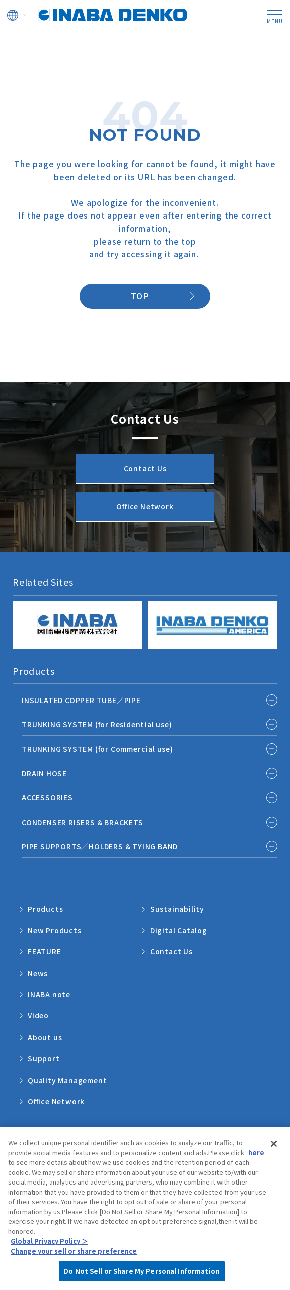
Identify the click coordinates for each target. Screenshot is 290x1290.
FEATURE (44, 951)
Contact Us (171, 951)
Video (38, 1015)
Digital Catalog (178, 930)
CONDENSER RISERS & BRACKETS (82, 822)
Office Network (56, 1101)
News (38, 973)
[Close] (274, 1154)
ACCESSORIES (47, 797)
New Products (55, 930)
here (256, 1163)
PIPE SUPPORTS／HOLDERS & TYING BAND (100, 846)
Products (45, 909)
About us (45, 1037)
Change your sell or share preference (74, 1261)
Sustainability (177, 909)
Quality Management (67, 1080)
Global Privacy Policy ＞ (49, 1252)
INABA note (49, 994)
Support (44, 1058)
